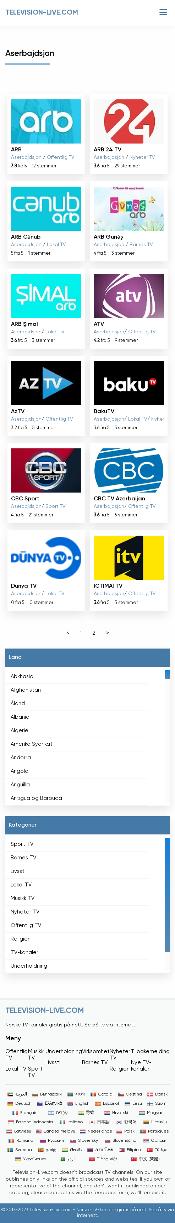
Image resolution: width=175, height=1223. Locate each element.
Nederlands (96, 1131)
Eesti (133, 1104)
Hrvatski (116, 1113)
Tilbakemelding (150, 1051)
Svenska (19, 1150)
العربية (17, 1094)
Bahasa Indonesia (30, 1122)
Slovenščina (121, 1141)
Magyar (151, 1113)
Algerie (19, 730)
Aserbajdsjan (26, 157)
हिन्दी (86, 1113)
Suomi (157, 1104)
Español (107, 1104)
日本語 (99, 1122)
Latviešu (18, 1131)
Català (102, 1094)
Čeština (130, 1094)
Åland (18, 703)
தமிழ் (47, 1150)
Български (47, 1094)
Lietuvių (155, 1122)
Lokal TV (56, 244)
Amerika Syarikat (32, 744)
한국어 (126, 1122)
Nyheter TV (142, 157)
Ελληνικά (49, 1104)
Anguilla (20, 784)
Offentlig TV (61, 157)
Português (154, 1131)
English (78, 1104)
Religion (21, 939)
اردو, (68, 1159)
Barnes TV (141, 244)
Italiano (71, 1122)
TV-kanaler (24, 952)
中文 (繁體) (145, 1159)
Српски (154, 1141)
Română (21, 1141)
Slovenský (84, 1141)
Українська (30, 1159)
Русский (52, 1141)
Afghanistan (26, 690)
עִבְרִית (58, 1113)
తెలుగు (72, 1150)
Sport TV (55, 506)
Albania (20, 717)
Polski (126, 1131)
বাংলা (76, 1094)
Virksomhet (96, 1051)
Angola (19, 771)
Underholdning (29, 966)
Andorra (21, 757)
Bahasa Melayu (55, 1131)
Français (24, 1113)
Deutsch (19, 1104)
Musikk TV (22, 898)
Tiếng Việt (103, 1159)
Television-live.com (41, 12)
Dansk (157, 1094)
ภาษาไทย (100, 1150)
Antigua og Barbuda (36, 798)
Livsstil (19, 871)
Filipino (130, 1150)
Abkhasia (22, 676)
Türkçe (157, 1150)
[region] (87, 736)
